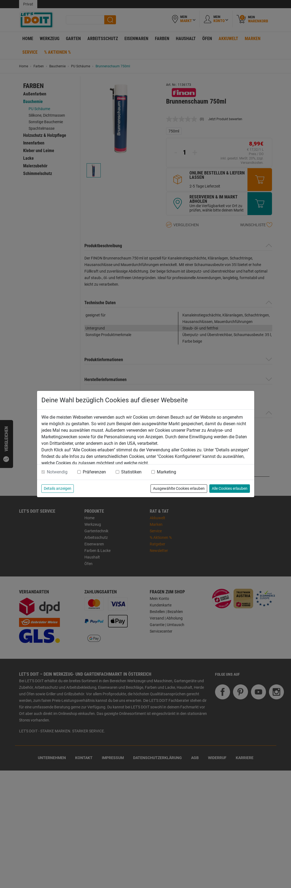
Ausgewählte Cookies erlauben (179, 488)
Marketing (166, 472)
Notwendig (57, 472)
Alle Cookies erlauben (229, 488)
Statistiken (131, 472)
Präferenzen (94, 472)
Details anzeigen (57, 488)
